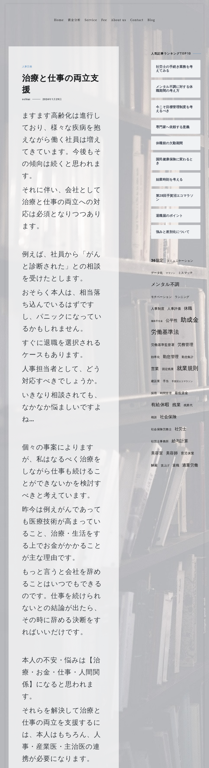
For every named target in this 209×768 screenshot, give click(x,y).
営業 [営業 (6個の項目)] (155, 381)
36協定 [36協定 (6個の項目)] (158, 260)
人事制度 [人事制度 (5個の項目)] (158, 309)
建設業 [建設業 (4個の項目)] (181, 393)
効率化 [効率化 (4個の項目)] (156, 369)
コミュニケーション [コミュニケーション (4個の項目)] (182, 260)
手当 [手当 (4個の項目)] (192, 393)
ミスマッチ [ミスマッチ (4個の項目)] (188, 272)
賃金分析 (74, 20)
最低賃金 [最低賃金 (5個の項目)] (158, 417)
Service (91, 20)
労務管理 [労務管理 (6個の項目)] (187, 356)
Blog (151, 20)
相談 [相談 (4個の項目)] (178, 429)
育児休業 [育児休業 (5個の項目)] (174, 477)
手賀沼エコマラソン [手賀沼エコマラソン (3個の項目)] (162, 405)
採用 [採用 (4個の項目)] (180, 405)
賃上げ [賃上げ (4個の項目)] (156, 489)
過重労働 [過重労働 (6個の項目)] (182, 489)
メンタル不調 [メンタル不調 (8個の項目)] (166, 284)
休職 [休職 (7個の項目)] (190, 308)
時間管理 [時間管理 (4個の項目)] (193, 405)
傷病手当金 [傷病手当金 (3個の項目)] (157, 321)
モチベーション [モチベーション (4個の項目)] (162, 296)
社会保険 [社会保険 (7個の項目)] (160, 440)
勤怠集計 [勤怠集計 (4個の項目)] (189, 369)
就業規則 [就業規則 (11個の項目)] (162, 392)
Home (59, 20)
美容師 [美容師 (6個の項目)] (157, 477)
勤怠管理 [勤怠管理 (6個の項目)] (172, 369)
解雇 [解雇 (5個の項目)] (187, 477)
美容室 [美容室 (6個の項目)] (178, 465)
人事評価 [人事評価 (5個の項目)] (175, 309)
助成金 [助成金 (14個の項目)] (160, 331)
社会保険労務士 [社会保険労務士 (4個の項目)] (183, 441)
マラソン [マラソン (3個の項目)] (172, 273)
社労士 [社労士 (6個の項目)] (157, 453)
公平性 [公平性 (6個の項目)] (173, 320)
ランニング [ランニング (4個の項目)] (184, 296)
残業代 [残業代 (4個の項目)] (167, 429)
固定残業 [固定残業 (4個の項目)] (168, 381)
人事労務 (27, 66)
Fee (104, 20)
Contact (136, 20)
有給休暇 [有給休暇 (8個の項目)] (178, 416)
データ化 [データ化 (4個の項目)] (157, 272)
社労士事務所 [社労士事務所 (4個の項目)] (176, 453)
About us (118, 20)
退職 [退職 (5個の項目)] (167, 489)
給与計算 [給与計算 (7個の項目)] (160, 465)
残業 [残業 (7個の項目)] (155, 428)
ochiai (26, 99)
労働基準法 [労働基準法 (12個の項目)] (165, 344)
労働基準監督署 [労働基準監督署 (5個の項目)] (163, 357)
